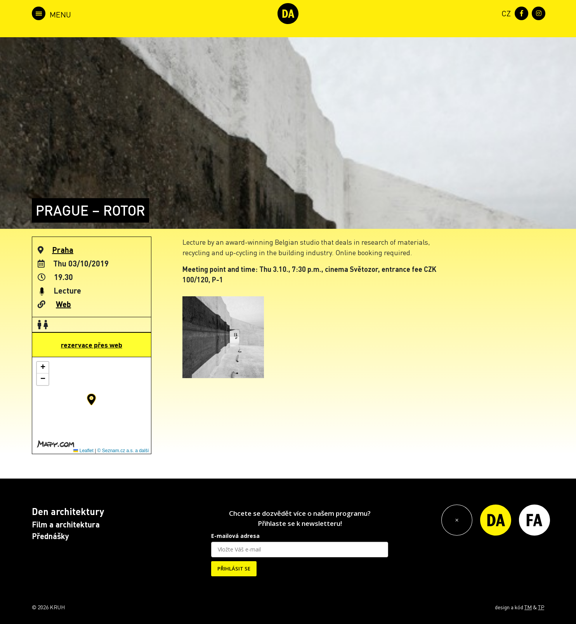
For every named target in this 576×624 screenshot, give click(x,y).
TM (528, 606)
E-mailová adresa (235, 535)
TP (541, 606)
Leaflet (83, 450)
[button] (91, 399)
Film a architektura (66, 524)
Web (63, 304)
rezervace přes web (91, 345)
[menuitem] (504, 12)
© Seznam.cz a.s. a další (123, 450)
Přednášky (50, 536)
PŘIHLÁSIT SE (233, 568)
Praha (62, 250)
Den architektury (68, 511)
